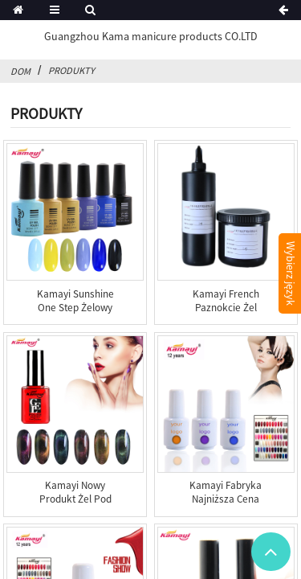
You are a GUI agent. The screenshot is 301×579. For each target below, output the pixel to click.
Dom (20, 71)
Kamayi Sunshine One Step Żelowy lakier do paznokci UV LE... (75, 314)
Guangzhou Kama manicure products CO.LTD (151, 36)
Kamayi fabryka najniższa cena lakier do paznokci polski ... (225, 505)
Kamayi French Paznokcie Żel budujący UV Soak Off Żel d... (225, 314)
